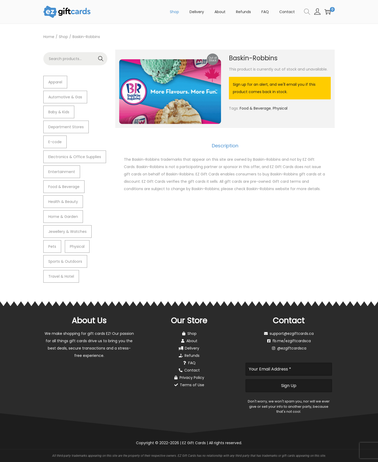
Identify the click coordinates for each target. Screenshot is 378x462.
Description (225, 145)
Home (48, 36)
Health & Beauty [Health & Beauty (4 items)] (63, 201)
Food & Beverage (255, 108)
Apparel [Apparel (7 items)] (55, 82)
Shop (63, 36)
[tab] (225, 145)
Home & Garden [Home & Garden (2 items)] (63, 216)
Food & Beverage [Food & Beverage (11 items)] (64, 186)
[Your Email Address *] (288, 369)
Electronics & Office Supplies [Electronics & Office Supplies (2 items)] (74, 156)
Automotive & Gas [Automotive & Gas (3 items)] (65, 97)
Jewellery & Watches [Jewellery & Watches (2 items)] (67, 231)
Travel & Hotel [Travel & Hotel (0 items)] (61, 276)
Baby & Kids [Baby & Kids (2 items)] (58, 112)
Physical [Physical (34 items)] (77, 246)
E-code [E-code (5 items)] (55, 141)
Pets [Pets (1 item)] (52, 246)
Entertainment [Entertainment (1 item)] (61, 171)
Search (100, 58)
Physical (280, 108)
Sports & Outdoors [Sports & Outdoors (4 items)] (65, 261)
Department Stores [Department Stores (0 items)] (66, 127)
